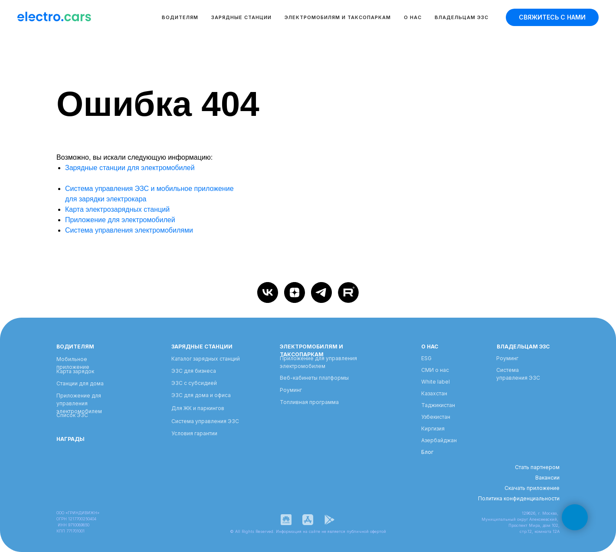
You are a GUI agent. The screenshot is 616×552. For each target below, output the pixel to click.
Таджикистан (438, 405)
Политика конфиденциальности (519, 498)
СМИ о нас (435, 370)
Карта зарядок (75, 371)
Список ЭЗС (72, 415)
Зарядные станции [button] (241, 17)
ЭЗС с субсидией (194, 383)
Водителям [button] (180, 17)
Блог (427, 452)
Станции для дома (80, 383)
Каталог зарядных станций (205, 358)
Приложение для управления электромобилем (79, 403)
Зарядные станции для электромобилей (130, 167)
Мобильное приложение (72, 363)
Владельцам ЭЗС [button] (461, 17)
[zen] (294, 292)
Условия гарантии (194, 433)
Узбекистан (435, 417)
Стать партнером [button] (537, 467)
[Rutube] (348, 292)
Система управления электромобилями (129, 230)
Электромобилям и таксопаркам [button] (338, 17)
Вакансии (547, 477)
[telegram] (321, 292)
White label (435, 381)
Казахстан (434, 393)
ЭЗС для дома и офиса (201, 395)
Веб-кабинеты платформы (314, 378)
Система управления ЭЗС (205, 421)
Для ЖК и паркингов (197, 408)
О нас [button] (413, 17)
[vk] (267, 292)
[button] (552, 17)
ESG (426, 358)
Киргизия (433, 428)
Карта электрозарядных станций (117, 209)
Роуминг (291, 390)
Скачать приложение (532, 488)
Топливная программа (309, 402)
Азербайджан (439, 440)
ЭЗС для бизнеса (193, 371)
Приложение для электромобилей (120, 219)
